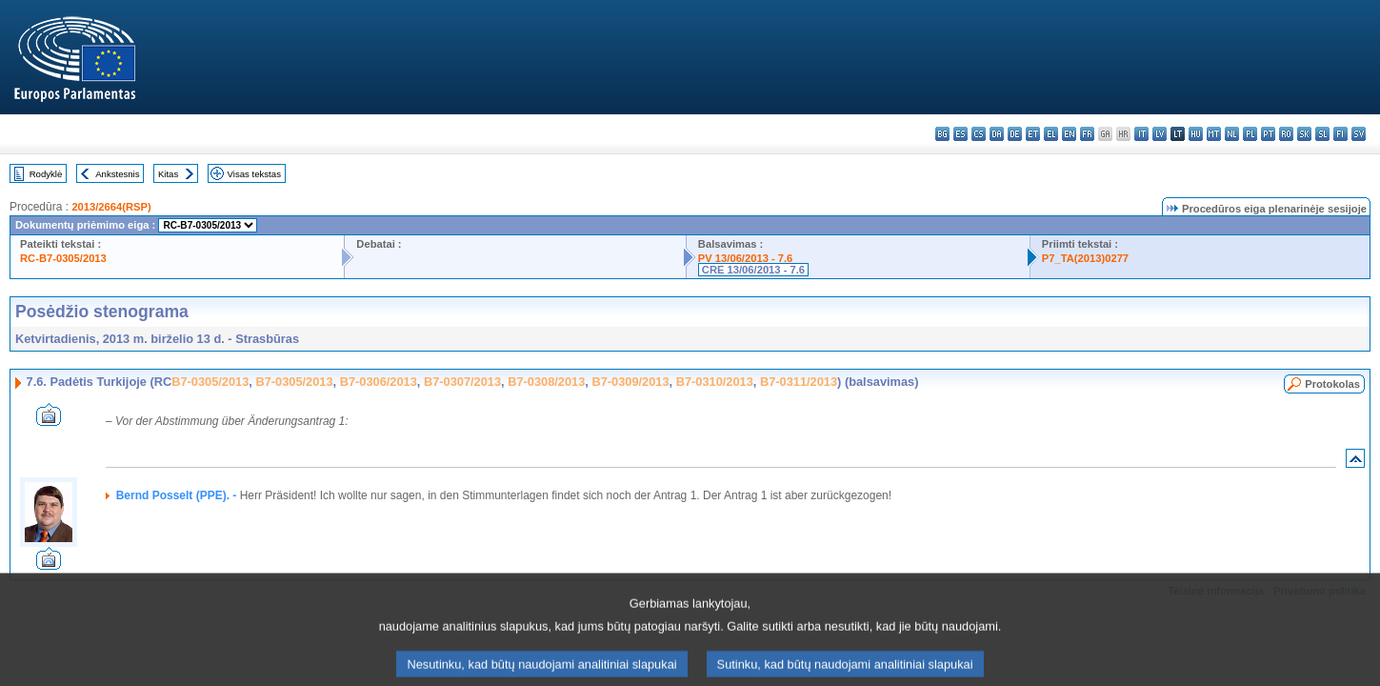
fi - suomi (1340, 134)
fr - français (1087, 134)
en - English (1069, 134)
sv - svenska (1358, 134)
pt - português (1268, 134)
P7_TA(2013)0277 (1085, 258)
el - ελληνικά (1051, 134)
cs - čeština (978, 134)
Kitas (168, 174)
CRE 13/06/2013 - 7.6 (753, 269)
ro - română (1286, 134)
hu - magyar (1196, 134)
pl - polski (1250, 134)
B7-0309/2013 (630, 381)
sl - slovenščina (1322, 134)
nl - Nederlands (1232, 134)
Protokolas (1332, 384)
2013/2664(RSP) (110, 206)
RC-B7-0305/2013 (63, 258)
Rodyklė (46, 174)
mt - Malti (1214, 134)
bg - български (942, 134)
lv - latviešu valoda (1159, 134)
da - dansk (997, 134)
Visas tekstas (254, 174)
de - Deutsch (1015, 134)
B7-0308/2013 (546, 381)
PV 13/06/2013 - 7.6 (745, 258)
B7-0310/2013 (714, 381)
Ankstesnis (117, 174)
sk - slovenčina (1304, 134)
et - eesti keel (1033, 134)
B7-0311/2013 (798, 381)
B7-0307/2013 (462, 381)
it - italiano (1141, 134)
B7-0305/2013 (210, 381)
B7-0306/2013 (378, 381)
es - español (960, 134)
